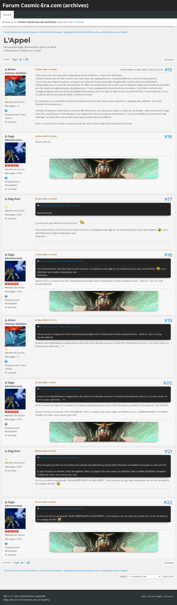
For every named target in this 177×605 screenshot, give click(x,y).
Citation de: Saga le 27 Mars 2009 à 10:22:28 (60, 326)
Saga (11, 136)
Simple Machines (27, 596)
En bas (6, 59)
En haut (7, 562)
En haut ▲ (169, 596)
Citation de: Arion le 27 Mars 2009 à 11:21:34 (60, 389)
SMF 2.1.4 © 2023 (11, 596)
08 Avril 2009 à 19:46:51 (45, 382)
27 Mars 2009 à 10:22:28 (46, 254)
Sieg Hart (14, 199)
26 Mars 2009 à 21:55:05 (46, 136)
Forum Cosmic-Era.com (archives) (45, 5)
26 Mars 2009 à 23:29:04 (46, 198)
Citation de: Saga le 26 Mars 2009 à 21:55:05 (60, 205)
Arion (12, 69)
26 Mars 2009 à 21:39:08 (46, 69)
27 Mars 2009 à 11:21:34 (46, 320)
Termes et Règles (155, 596)
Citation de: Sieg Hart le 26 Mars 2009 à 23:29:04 (61, 261)
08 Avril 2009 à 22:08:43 (45, 502)
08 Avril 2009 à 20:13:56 (45, 451)
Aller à (123, 576)
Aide (143, 596)
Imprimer (169, 59)
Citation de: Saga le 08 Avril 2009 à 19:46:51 (59, 457)
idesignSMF (40, 596)
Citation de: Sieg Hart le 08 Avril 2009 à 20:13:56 (61, 508)
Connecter (78, 22)
